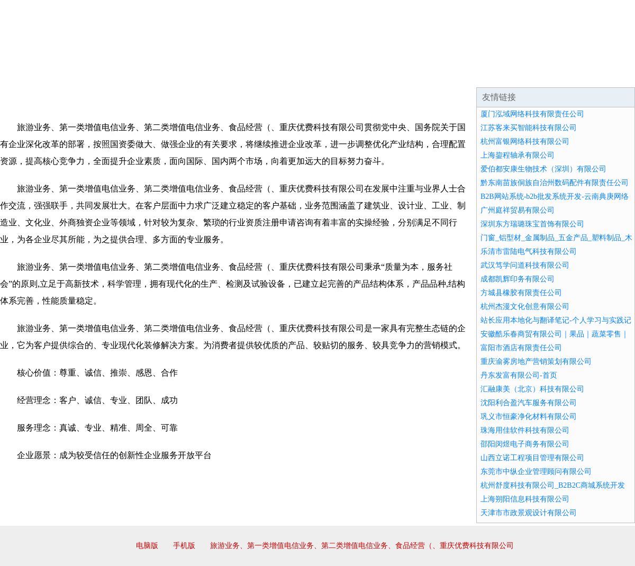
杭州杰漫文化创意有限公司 (524, 307)
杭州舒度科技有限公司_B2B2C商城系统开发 (552, 485)
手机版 (184, 546)
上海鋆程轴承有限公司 (517, 155)
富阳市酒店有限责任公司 (521, 348)
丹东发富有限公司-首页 (518, 375)
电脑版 (147, 546)
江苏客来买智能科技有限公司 (528, 128)
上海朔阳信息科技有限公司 (524, 499)
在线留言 (605, 74)
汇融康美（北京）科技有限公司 (532, 389)
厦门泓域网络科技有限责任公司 (532, 114)
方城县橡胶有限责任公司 (521, 293)
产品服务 (224, 74)
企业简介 (97, 74)
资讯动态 (542, 74)
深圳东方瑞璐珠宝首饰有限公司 (532, 224)
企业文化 (161, 74)
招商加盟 (351, 74)
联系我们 (478, 74)
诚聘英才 (415, 74)
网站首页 (34, 74)
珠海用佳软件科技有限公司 (524, 430)
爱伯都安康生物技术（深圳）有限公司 (543, 169)
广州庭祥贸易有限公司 (517, 210)
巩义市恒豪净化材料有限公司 (528, 417)
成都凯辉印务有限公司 (517, 279)
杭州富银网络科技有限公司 (524, 141)
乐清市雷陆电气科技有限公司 (528, 251)
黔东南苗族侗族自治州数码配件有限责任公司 (554, 183)
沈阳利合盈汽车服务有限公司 (528, 403)
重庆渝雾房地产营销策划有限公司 (536, 362)
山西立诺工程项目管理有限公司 (532, 458)
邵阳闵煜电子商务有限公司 (524, 444)
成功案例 (288, 74)
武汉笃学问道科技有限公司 (524, 265)
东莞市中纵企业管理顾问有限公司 (536, 472)
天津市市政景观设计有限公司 (528, 513)
